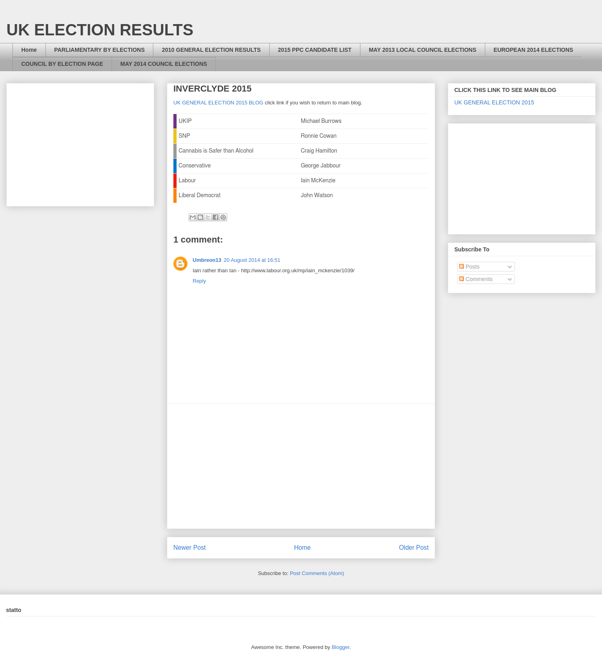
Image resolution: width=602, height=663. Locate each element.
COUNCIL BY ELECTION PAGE (62, 64)
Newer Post (189, 547)
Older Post (414, 547)
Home (29, 50)
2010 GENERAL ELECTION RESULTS (211, 50)
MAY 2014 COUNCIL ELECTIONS (163, 64)
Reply (199, 281)
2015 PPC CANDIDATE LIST (315, 50)
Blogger (340, 647)
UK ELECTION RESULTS (99, 30)
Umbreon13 (207, 260)
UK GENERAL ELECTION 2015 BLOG (218, 103)
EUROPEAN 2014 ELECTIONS (533, 50)
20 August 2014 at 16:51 (252, 260)
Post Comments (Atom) (317, 573)
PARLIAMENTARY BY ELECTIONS (99, 50)
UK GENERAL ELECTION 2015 (494, 102)
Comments (476, 279)
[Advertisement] (301, 466)
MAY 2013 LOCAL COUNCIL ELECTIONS (422, 50)
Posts (469, 266)
